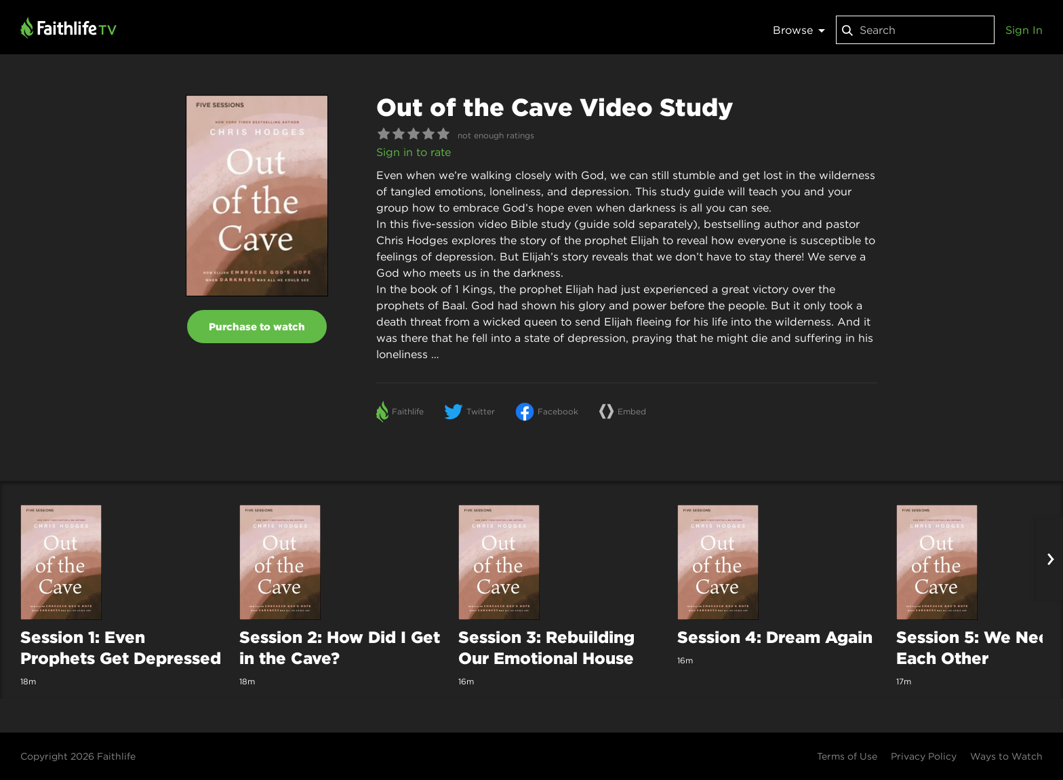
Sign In (1024, 30)
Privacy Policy (924, 756)
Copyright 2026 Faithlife (78, 756)
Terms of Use (847, 756)
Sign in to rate (413, 152)
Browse (799, 30)
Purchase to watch (257, 326)
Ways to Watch (1006, 756)
